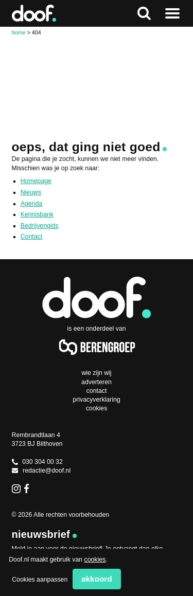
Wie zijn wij (96, 372)
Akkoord (96, 578)
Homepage (36, 181)
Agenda (31, 203)
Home (19, 32)
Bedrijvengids (40, 225)
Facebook (28, 488)
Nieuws (31, 192)
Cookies (97, 408)
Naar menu (172, 13)
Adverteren (96, 382)
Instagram (16, 488)
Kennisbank (37, 214)
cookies (95, 559)
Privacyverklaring (96, 399)
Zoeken (144, 13)
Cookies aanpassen (39, 579)
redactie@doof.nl (41, 470)
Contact (31, 236)
